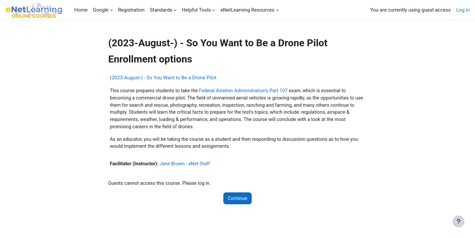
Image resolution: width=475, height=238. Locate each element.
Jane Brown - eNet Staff (187, 166)
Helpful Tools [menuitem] (196, 10)
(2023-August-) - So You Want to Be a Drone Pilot (163, 78)
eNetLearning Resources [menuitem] (247, 10)
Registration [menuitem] (131, 10)
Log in (463, 10)
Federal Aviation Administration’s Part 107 (248, 91)
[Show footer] (458, 221)
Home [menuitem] (80, 10)
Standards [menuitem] (161, 10)
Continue (237, 201)
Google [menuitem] (101, 10)
